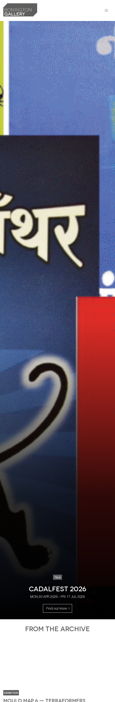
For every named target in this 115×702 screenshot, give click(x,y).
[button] (106, 10)
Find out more (59, 608)
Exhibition (11, 692)
